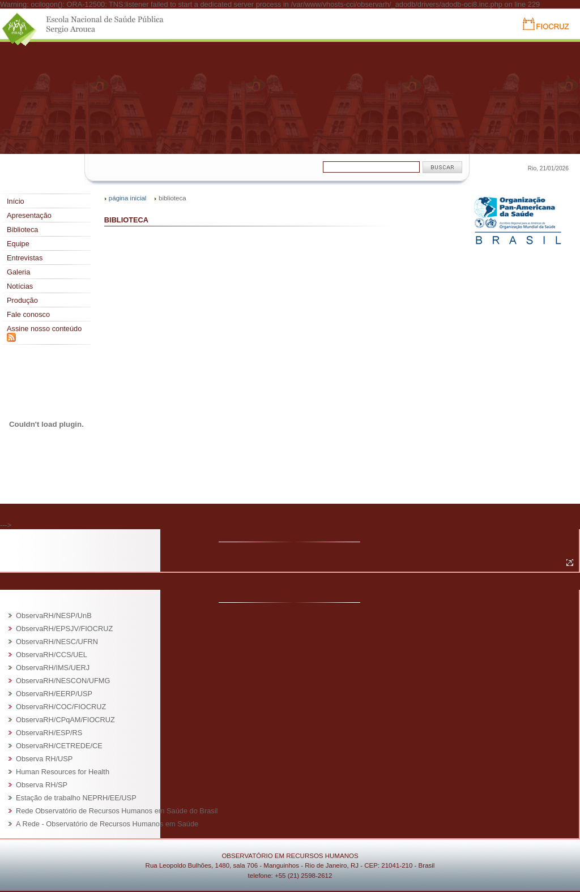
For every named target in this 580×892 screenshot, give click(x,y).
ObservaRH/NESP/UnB (54, 615)
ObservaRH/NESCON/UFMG (63, 680)
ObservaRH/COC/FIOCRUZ (61, 706)
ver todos (549, 562)
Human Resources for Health (62, 771)
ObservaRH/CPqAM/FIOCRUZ (65, 719)
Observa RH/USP (44, 758)
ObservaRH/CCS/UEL (51, 654)
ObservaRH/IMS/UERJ (52, 667)
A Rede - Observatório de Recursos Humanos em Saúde (107, 824)
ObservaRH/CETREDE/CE (59, 745)
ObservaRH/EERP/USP (54, 693)
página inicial (128, 198)
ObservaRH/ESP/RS (49, 732)
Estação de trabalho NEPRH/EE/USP (76, 798)
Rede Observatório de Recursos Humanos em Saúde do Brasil (117, 811)
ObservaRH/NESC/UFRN (57, 641)
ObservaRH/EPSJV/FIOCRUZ (64, 628)
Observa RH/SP (41, 784)
